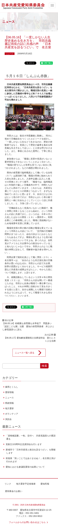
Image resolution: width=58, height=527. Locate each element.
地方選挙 (9, 408)
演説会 (8, 419)
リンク (8, 484)
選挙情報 (9, 392)
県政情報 (9, 403)
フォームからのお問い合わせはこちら (29, 522)
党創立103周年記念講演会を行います (23, 444)
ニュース (9, 54)
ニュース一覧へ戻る (30, 353)
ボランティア (11, 414)
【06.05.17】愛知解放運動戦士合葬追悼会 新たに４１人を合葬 (30, 339)
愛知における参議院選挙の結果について (25, 467)
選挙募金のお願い (13, 491)
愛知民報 (45, 484)
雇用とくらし (11, 387)
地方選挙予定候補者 (26, 484)
